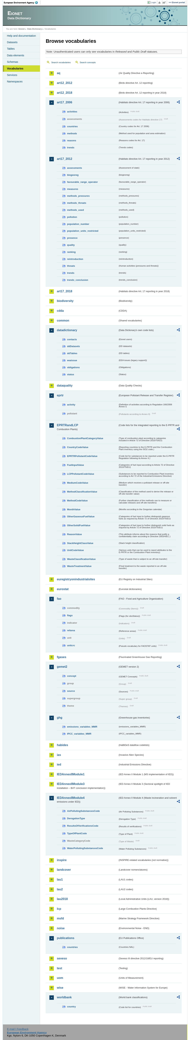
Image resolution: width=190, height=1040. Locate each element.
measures (72, 189)
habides (62, 745)
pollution (72, 217)
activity (71, 404)
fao (59, 598)
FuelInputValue (75, 465)
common (63, 320)
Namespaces (14, 81)
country (71, 1006)
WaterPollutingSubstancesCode (85, 848)
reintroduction (75, 259)
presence (72, 238)
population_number (78, 224)
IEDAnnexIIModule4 (70, 797)
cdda (60, 310)
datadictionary (67, 330)
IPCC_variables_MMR (79, 733)
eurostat (62, 589)
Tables (11, 48)
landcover (64, 869)
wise (60, 987)
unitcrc (71, 645)
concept (71, 676)
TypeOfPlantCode (77, 833)
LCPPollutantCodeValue (80, 473)
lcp (59, 908)
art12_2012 (64, 82)
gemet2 (62, 666)
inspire (61, 860)
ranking (71, 252)
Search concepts (88, 62)
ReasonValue (74, 534)
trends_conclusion (77, 280)
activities (72, 111)
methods (72, 133)
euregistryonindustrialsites (76, 579)
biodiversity (65, 300)
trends (70, 147)
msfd (60, 918)
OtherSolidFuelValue (78, 525)
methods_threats (76, 203)
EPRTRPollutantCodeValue (82, 456)
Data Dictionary (34, 29)
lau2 (60, 889)
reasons (71, 140)
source (71, 691)
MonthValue (73, 509)
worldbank (64, 997)
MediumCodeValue (77, 482)
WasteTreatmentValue (79, 566)
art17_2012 (64, 158)
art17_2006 (64, 102)
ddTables (72, 353)
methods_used (75, 210)
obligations (73, 367)
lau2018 (62, 899)
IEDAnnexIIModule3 (70, 784)
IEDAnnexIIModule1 (70, 774)
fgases (61, 657)
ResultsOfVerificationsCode (82, 825)
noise (61, 928)
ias (59, 754)
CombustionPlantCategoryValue (85, 438)
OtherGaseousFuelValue (80, 516)
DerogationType (76, 818)
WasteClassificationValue (81, 559)
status (70, 374)
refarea (71, 630)
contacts (72, 339)
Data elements (15, 55)
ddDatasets (73, 346)
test (59, 968)
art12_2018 (64, 92)
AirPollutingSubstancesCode (83, 811)
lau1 (60, 879)
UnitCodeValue (75, 550)
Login (153, 2)
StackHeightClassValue (80, 543)
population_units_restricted (82, 230)
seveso (62, 958)
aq (58, 73)
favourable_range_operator (82, 182)
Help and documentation (21, 35)
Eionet (22, 29)
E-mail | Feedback (18, 1029)
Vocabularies (15, 68)
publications (65, 938)
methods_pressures (78, 195)
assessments (74, 168)
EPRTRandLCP (67, 425)
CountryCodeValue (77, 447)
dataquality (64, 385)
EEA (22, 2)
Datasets (12, 42)
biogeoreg (72, 175)
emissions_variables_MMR (82, 726)
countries (72, 126)
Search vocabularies (61, 62)
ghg (59, 717)
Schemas (12, 61)
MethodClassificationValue (82, 491)
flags (70, 615)
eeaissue (72, 360)
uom (60, 977)
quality (71, 245)
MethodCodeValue (77, 500)
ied (59, 764)
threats (71, 265)
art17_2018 (64, 291)
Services (12, 75)
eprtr (60, 395)
